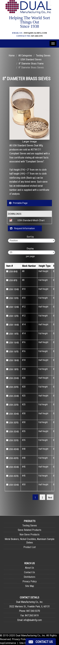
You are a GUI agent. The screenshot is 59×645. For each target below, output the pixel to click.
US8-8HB (13, 271)
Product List (29, 547)
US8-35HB (14, 431)
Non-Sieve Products (29, 534)
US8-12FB (14, 316)
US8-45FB (14, 476)
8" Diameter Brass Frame (31, 63)
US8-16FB (14, 351)
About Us (29, 567)
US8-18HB (14, 360)
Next (50, 497)
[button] (40, 641)
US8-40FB (14, 458)
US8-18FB (14, 369)
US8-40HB (14, 449)
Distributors (29, 576)
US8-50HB (14, 485)
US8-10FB (14, 298)
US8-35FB (14, 440)
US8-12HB (14, 307)
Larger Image (29, 141)
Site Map (29, 586)
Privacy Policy (29, 581)
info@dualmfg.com (35, 33)
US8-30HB (14, 414)
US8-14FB (14, 334)
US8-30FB (14, 422)
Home (12, 55)
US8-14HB (14, 325)
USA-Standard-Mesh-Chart (31, 220)
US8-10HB (14, 289)
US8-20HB (14, 378)
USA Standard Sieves (31, 59)
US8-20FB (14, 387)
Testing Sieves (43, 55)
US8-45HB (14, 467)
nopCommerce (8, 643)
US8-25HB (14, 396)
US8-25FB (14, 405)
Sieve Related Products (29, 529)
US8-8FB (13, 280)
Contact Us (29, 572)
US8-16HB (14, 342)
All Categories (25, 55)
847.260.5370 (37, 36)
